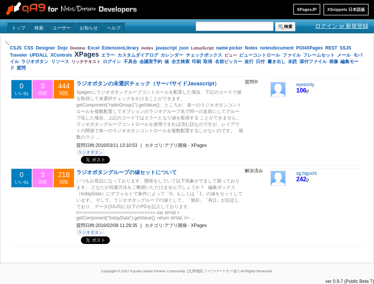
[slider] (7, 43)
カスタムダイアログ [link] (137, 55)
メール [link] (344, 55)
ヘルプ (114, 28)
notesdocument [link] (277, 48)
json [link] (184, 48)
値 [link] (166, 61)
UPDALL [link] (38, 55)
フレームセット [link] (319, 55)
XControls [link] (61, 55)
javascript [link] (166, 48)
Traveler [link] (18, 55)
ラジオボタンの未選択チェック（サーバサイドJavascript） (147, 83)
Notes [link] (251, 48)
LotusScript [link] (202, 48)
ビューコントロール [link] (259, 55)
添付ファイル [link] (313, 61)
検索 (38, 28)
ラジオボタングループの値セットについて (126, 172)
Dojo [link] (62, 48)
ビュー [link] (230, 55)
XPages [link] (86, 54)
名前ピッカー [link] (228, 61)
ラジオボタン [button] (90, 152)
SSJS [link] (345, 48)
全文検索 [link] (181, 61)
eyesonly (305, 84)
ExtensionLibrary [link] (120, 48)
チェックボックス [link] (204, 55)
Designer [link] (45, 48)
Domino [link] (77, 48)
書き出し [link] (276, 61)
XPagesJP (307, 9)
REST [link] (331, 48)
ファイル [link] (292, 55)
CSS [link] (29, 48)
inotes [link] (147, 48)
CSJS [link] (16, 48)
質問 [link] (21, 68)
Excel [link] (93, 48)
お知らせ (89, 28)
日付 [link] (260, 61)
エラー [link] (108, 55)
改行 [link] (248, 61)
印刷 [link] (196, 61)
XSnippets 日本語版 (346, 9)
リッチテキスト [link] (85, 61)
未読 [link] (292, 61)
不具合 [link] (130, 61)
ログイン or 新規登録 (341, 26)
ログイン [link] (112, 61)
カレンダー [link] (172, 55)
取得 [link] (207, 61)
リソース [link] (60, 61)
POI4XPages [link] (309, 48)
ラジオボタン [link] (34, 61)
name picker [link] (229, 48)
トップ (18, 28)
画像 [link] (333, 61)
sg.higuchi (306, 173)
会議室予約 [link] (150, 61)
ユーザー (62, 28)
